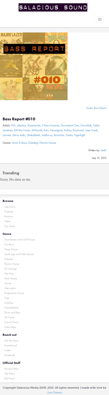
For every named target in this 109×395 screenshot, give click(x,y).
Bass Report (100, 108)
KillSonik (37, 130)
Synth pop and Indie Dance (19, 254)
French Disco (11, 322)
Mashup (8, 303)
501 (13, 125)
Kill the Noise (22, 130)
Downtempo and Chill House (19, 239)
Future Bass (10, 327)
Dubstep (33, 143)
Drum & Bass (19, 143)
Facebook (9, 355)
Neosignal (56, 130)
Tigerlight (79, 135)
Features (8, 211)
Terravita (59, 135)
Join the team (11, 340)
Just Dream (54, 392)
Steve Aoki (18, 135)
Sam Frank (91, 130)
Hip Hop (9, 273)
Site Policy (9, 373)
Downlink (86, 125)
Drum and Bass (12, 312)
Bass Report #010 (19, 119)
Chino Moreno (50, 125)
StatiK (103, 150)
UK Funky (9, 317)
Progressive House (14, 293)
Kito (46, 130)
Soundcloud (10, 345)
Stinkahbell (33, 135)
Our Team (9, 226)
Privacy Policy (11, 369)
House (7, 283)
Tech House (10, 278)
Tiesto (69, 135)
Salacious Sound (53, 7)
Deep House (11, 249)
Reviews (8, 216)
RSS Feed (9, 378)
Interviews (9, 207)
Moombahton (11, 307)
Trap (6, 298)
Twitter (7, 350)
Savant (7, 135)
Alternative (10, 288)
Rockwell (78, 130)
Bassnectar (34, 125)
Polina (67, 130)
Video (7, 221)
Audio (89, 108)
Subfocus (47, 135)
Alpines (21, 125)
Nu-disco (9, 244)
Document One (70, 125)
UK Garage (10, 269)
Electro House (48, 143)
